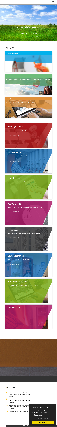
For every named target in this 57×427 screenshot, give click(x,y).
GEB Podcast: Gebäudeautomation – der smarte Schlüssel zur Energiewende (26, 399)
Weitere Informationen (42, 418)
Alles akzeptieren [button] (43, 422)
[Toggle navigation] (53, 2)
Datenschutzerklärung (37, 415)
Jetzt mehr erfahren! (14, 135)
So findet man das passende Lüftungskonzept (19, 392)
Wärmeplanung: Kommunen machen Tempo (19, 405)
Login (24, 425)
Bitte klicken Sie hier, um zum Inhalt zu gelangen (19, 394)
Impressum (36, 414)
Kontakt (28, 425)
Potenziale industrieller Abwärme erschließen (19, 411)
